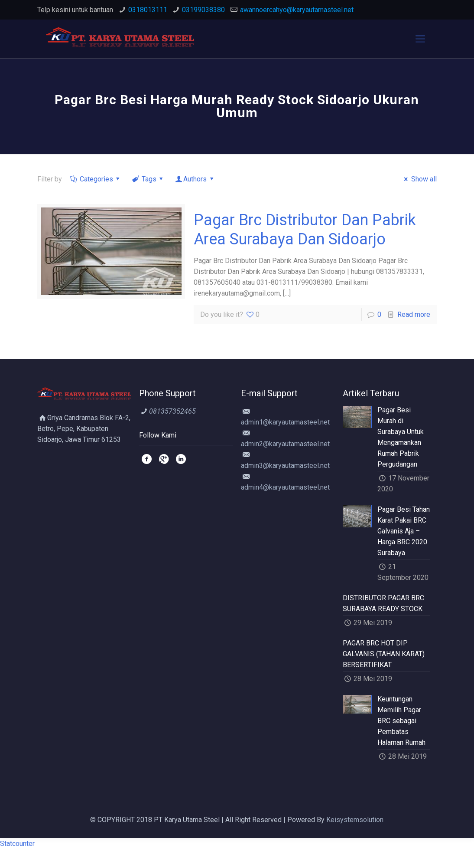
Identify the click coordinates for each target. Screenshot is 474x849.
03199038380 (203, 10)
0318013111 (147, 10)
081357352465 (172, 411)
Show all (418, 179)
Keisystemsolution (354, 820)
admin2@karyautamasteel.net (285, 444)
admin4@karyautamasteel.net (285, 487)
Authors (195, 179)
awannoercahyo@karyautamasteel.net (297, 10)
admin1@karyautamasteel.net (285, 422)
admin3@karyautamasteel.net (285, 465)
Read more (413, 314)
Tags (148, 179)
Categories (95, 179)
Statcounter (17, 843)
